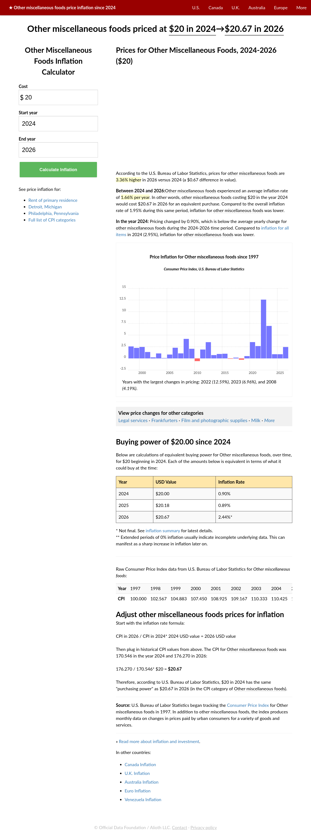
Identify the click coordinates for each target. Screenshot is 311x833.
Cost (23, 86)
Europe (281, 7)
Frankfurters (164, 420)
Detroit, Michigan (45, 206)
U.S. (196, 7)
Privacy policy (203, 827)
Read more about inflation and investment (159, 741)
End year (27, 139)
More (301, 7)
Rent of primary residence (53, 200)
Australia (257, 7)
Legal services (133, 420)
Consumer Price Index (248, 705)
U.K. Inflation (137, 773)
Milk (255, 420)
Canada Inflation (140, 764)
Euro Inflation (138, 790)
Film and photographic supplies (214, 420)
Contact (179, 827)
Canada (215, 7)
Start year (28, 112)
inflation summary (163, 530)
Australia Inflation (141, 782)
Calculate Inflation (58, 169)
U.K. (236, 7)
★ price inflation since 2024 (62, 7)
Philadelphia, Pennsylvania (53, 213)
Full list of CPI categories (52, 219)
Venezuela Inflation (143, 799)
